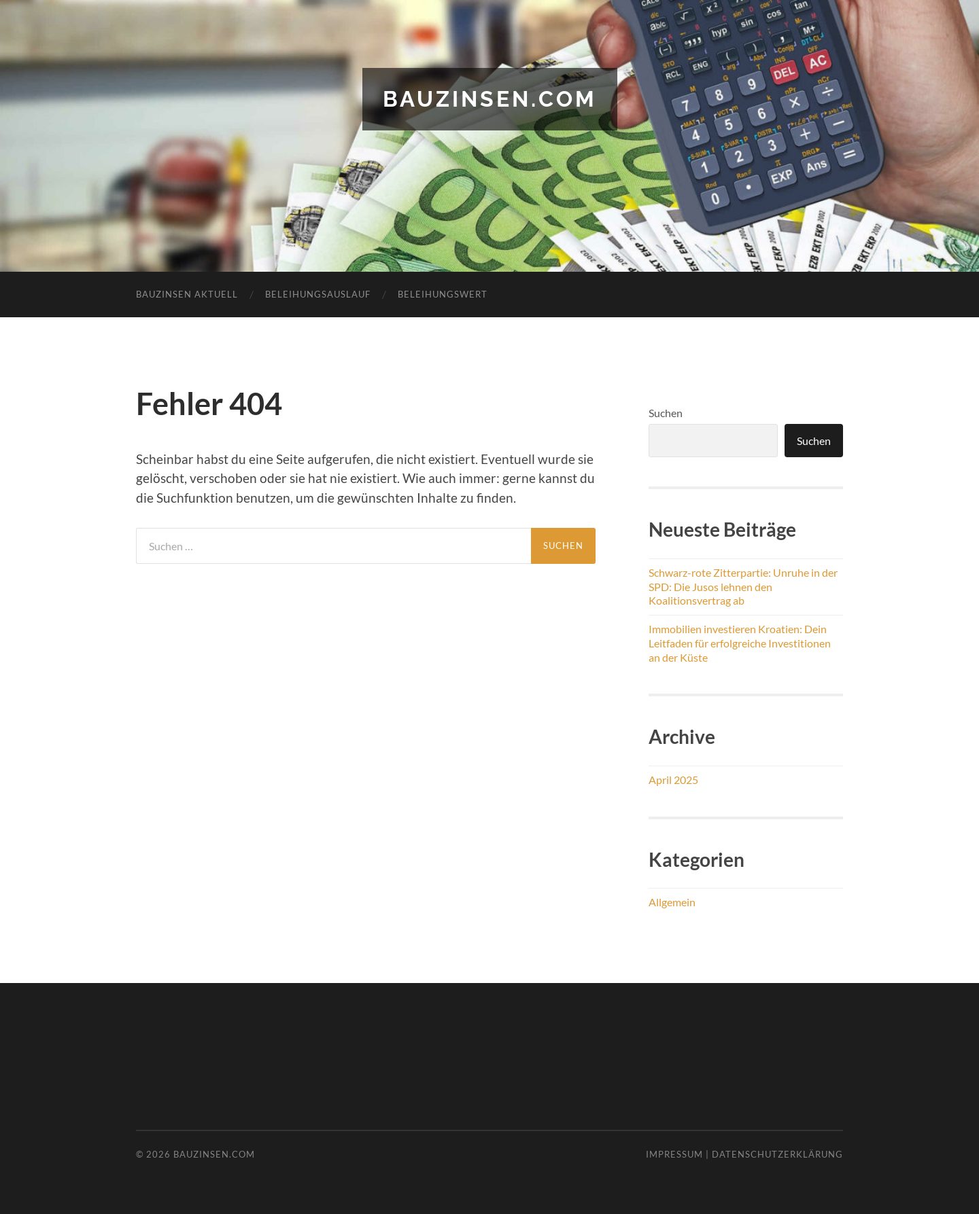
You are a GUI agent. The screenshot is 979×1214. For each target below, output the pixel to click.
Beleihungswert (442, 294)
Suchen (666, 412)
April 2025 (673, 779)
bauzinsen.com (490, 98)
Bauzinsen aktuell (187, 294)
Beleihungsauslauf (318, 294)
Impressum (674, 1154)
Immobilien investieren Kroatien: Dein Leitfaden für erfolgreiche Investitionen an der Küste (740, 643)
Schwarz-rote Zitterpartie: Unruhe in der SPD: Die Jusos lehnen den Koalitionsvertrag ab (743, 586)
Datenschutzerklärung (777, 1154)
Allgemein (672, 901)
